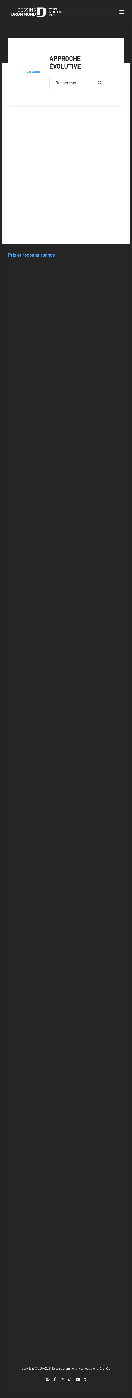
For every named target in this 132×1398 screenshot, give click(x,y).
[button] (121, 12)
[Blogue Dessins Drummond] (37, 12)
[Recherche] (78, 82)
